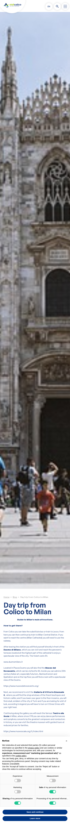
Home (6, 597)
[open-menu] (65, 6)
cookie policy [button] (20, 756)
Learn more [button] (35, 818)
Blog (15, 597)
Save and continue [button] (35, 812)
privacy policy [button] (34, 748)
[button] (48, 6)
